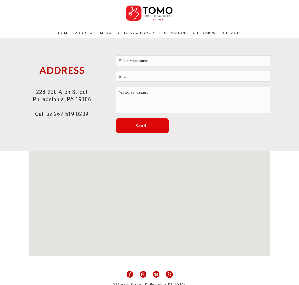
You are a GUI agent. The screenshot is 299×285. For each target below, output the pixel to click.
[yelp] (169, 274)
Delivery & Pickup (135, 33)
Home (64, 33)
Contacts (230, 33)
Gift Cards (204, 33)
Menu (106, 33)
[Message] (193, 100)
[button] (142, 125)
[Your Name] (193, 60)
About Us (85, 33)
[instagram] (143, 274)
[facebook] (130, 274)
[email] (193, 76)
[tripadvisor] (156, 274)
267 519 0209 (71, 114)
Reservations (173, 33)
